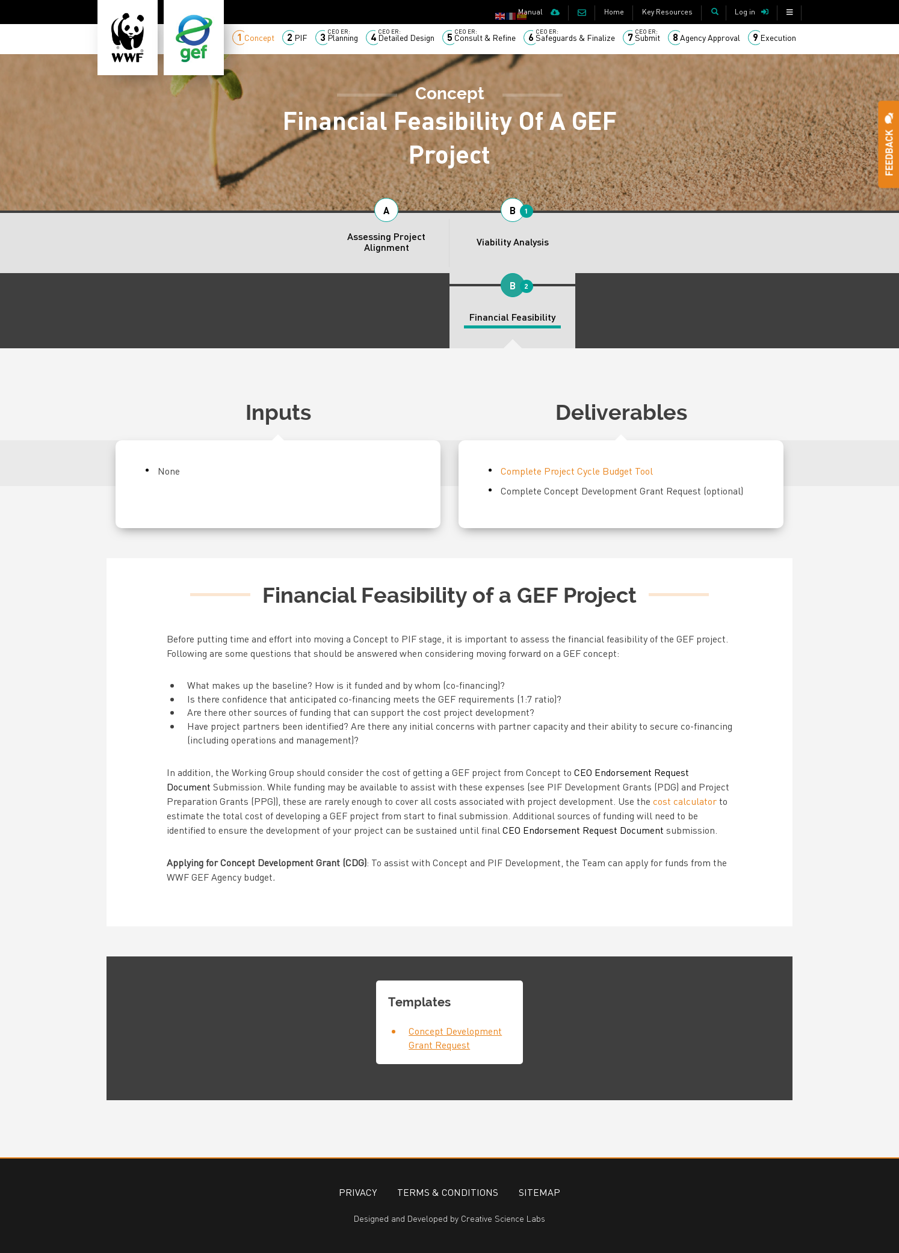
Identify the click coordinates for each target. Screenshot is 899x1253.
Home (614, 11)
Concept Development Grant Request (455, 1037)
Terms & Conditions (447, 1192)
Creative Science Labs (503, 1218)
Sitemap (539, 1192)
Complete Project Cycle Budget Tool (577, 470)
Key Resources (667, 11)
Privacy (358, 1192)
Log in (745, 11)
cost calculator (685, 801)
